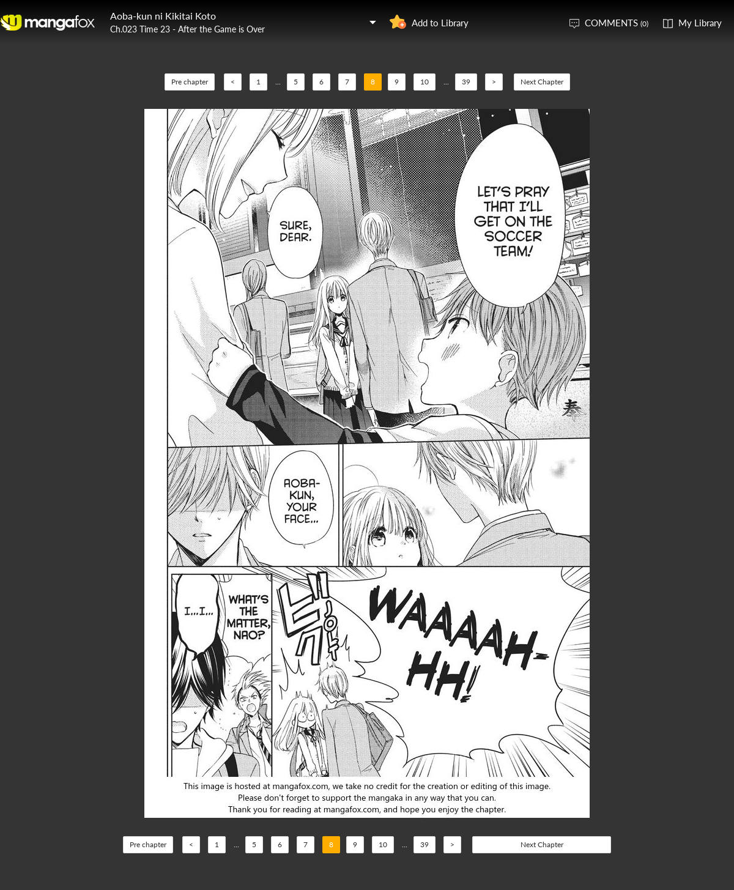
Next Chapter (542, 81)
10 (424, 81)
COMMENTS (616, 22)
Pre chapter (189, 81)
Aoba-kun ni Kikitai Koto (163, 15)
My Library (700, 22)
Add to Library (440, 22)
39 (466, 81)
